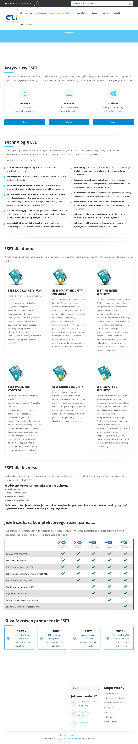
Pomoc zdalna (26, 24)
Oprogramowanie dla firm (60, 13)
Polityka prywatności (69, 735)
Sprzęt (94, 13)
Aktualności (42, 13)
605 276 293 (83, 715)
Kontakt (117, 13)
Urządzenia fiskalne (114, 703)
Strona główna (26, 13)
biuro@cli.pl (11, 3)
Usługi (105, 13)
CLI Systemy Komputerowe (67, 738)
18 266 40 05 (25, 3)
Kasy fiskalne (81, 13)
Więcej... (25, 122)
